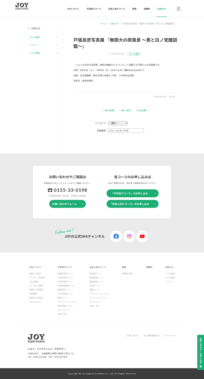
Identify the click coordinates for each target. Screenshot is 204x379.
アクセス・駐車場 (37, 277)
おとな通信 (134, 53)
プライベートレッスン (67, 301)
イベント (33, 45)
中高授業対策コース (66, 285)
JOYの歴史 (34, 281)
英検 (134, 8)
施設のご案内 (35, 273)
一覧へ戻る (125, 110)
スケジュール (63, 309)
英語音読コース (64, 289)
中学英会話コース (65, 281)
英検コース (62, 297)
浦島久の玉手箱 (36, 297)
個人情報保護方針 (151, 335)
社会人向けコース (116, 8)
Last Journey (35, 301)
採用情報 (33, 293)
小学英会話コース (65, 277)
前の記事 (108, 110)
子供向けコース (94, 8)
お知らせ (161, 8)
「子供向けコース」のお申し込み (129, 193)
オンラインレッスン (98, 297)
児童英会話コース (65, 273)
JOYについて (73, 8)
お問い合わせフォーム (64, 203)
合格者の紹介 (127, 273)
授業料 (147, 8)
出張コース (94, 285)
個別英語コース (96, 277)
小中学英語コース (65, 293)
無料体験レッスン (65, 305)
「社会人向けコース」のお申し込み (129, 203)
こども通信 (34, 52)
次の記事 (142, 110)
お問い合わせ (132, 335)
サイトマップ (170, 335)
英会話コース (95, 273)
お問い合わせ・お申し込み (200, 350)
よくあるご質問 (36, 285)
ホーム (103, 23)
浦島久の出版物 (36, 289)
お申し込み (62, 313)
